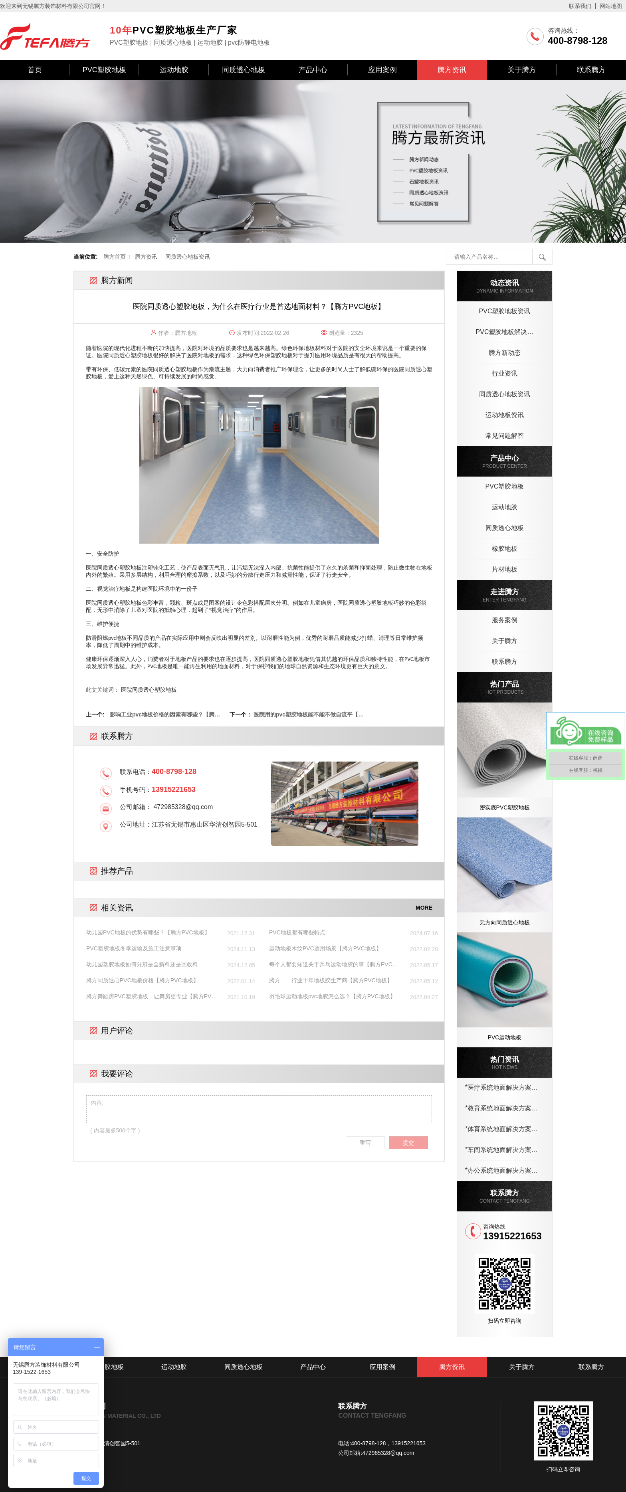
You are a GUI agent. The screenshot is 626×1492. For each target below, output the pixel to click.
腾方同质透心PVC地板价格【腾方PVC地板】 (142, 980)
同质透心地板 (243, 70)
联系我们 (580, 6)
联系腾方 (591, 70)
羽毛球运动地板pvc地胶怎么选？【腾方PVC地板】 (332, 996)
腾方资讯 (452, 70)
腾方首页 (114, 256)
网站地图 (611, 6)
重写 (365, 1143)
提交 (408, 1143)
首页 (35, 70)
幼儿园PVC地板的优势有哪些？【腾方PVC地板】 (148, 932)
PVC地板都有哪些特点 (297, 932)
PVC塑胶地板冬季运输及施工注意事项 (134, 948)
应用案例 (382, 70)
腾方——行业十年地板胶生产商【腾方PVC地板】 (330, 980)
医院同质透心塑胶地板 (125, 355)
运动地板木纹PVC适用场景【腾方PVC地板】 (325, 948)
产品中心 (313, 70)
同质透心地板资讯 (187, 256)
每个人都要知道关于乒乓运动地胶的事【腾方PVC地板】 (333, 964)
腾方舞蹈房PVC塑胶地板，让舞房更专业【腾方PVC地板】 (151, 996)
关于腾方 (521, 70)
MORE (424, 907)
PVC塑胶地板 (104, 70)
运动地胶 (174, 70)
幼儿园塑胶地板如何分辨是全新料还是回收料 (142, 964)
